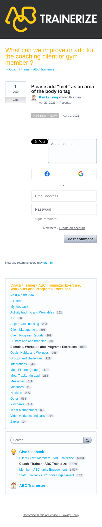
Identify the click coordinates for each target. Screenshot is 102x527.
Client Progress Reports (26, 335)
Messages (17, 381)
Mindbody (17, 387)
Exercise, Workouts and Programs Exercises (45, 287)
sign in (48, 262)
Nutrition (16, 393)
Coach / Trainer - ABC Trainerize (36, 285)
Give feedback (31, 452)
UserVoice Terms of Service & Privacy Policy (51, 515)
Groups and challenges (26, 358)
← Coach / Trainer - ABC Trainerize (29, 69)
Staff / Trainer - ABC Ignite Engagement (47, 475)
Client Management (23, 329)
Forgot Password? (45, 219)
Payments (17, 404)
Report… (65, 102)
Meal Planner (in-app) (25, 370)
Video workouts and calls (27, 416)
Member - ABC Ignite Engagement (43, 469)
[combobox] (48, 440)
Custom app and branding (28, 341)
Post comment (80, 239)
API (12, 318)
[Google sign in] (81, 174)
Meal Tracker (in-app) (25, 375)
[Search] (87, 440)
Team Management (23, 410)
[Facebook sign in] (47, 174)
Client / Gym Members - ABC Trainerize (47, 458)
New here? (64, 228)
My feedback (19, 307)
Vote (15, 100)
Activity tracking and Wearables (32, 312)
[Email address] (64, 196)
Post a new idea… (23, 295)
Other (14, 398)
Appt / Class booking (24, 324)
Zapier (14, 421)
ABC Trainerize (32, 485)
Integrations (18, 364)
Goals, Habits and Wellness (29, 352)
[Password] (64, 209)
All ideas (16, 301)
